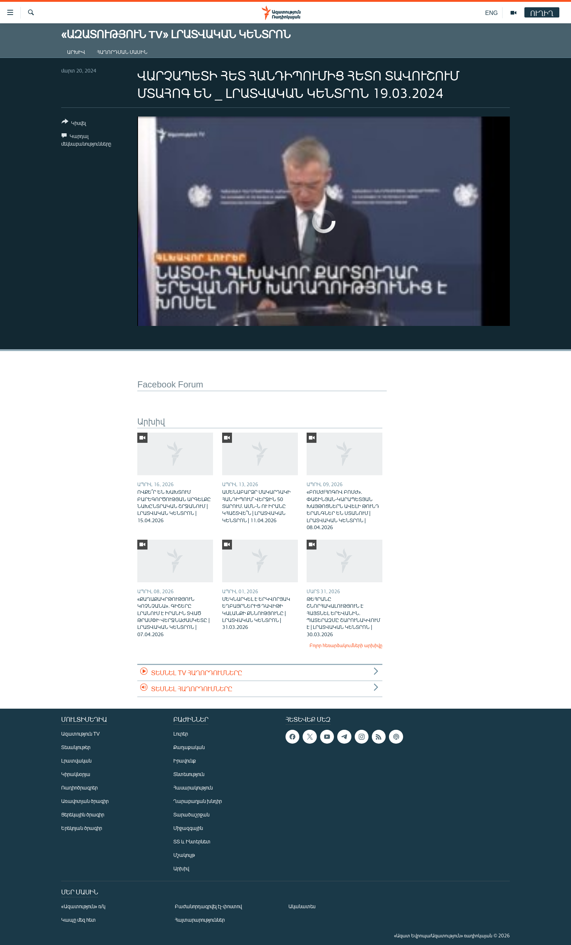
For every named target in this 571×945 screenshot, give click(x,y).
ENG (491, 12)
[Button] (74, 124)
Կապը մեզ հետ (78, 920)
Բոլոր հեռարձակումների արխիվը (346, 645)
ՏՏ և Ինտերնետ (191, 841)
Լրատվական (76, 760)
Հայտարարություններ (200, 920)
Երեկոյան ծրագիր (81, 828)
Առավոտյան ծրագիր (85, 801)
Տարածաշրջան (191, 814)
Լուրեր (180, 734)
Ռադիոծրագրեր (79, 787)
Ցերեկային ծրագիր (82, 814)
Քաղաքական (189, 747)
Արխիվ (76, 52)
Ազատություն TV (80, 734)
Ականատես (301, 906)
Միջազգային (188, 828)
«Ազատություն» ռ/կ (83, 906)
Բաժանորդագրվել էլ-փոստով (208, 906)
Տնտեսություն (188, 774)
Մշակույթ (184, 855)
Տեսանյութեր (75, 747)
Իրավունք (184, 760)
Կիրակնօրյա (75, 774)
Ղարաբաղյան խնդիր (197, 801)
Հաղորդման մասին (122, 52)
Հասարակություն (193, 787)
